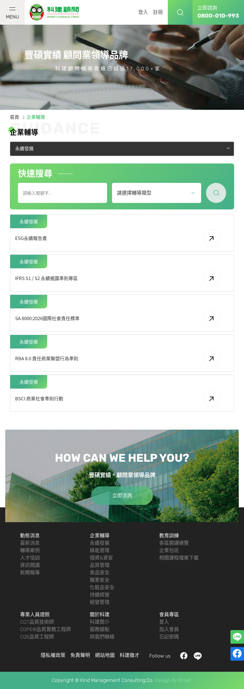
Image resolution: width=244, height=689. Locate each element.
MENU (12, 13)
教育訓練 (169, 535)
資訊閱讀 (30, 565)
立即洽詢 (122, 495)
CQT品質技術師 (37, 622)
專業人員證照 (35, 614)
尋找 (216, 193)
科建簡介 (100, 622)
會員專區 (169, 614)
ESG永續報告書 (117, 238)
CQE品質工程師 (37, 637)
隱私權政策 (53, 655)
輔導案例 (30, 550)
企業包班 (169, 550)
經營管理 (100, 602)
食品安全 (100, 573)
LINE (197, 656)
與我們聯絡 (102, 637)
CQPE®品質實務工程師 (45, 629)
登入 (143, 12)
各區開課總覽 (174, 543)
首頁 (14, 117)
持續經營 (100, 595)
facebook (183, 656)
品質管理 (100, 565)
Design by (166, 680)
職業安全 (100, 580)
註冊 (158, 12)
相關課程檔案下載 (179, 558)
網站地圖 (105, 655)
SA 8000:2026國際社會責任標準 (117, 318)
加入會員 (169, 629)
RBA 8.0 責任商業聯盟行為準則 (117, 358)
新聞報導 (30, 573)
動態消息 (30, 535)
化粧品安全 (102, 587)
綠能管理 (100, 550)
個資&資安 (101, 558)
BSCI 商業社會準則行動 (117, 398)
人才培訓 (30, 558)
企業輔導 (100, 535)
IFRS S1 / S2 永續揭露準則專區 (117, 278)
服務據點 (100, 629)
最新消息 (30, 543)
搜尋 (180, 12)
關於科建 (100, 614)
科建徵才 (129, 655)
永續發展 (100, 543)
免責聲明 (80, 655)
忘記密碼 (169, 637)
